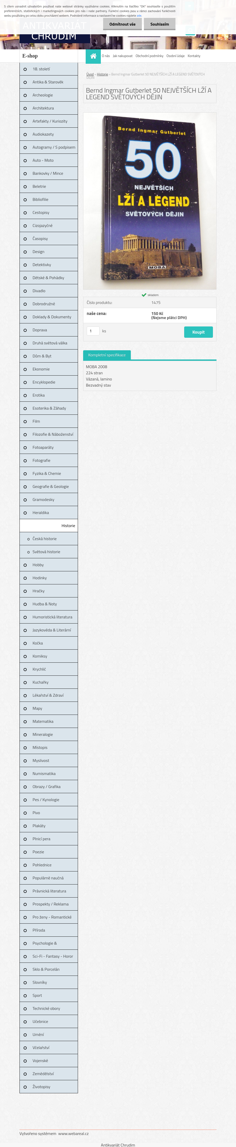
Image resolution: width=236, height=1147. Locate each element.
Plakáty (39, 826)
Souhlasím (159, 24)
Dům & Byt (42, 356)
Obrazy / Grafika (47, 786)
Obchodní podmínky (149, 55)
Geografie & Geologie (51, 486)
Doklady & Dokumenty (52, 317)
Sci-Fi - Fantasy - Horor (53, 956)
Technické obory (46, 1008)
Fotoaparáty (43, 447)
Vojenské (40, 1060)
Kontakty (194, 55)
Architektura (43, 108)
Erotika (39, 395)
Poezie (38, 852)
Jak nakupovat (123, 55)
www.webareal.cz (73, 1133)
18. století (41, 69)
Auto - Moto (43, 160)
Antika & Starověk (48, 82)
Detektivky (42, 264)
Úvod (90, 74)
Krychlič (39, 669)
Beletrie (39, 186)
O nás (106, 55)
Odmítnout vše (123, 24)
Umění (38, 1034)
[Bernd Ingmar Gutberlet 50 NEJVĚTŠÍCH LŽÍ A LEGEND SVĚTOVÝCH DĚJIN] (149, 115)
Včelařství (41, 1047)
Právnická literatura (49, 891)
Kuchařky (40, 682)
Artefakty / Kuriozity (50, 121)
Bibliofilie (40, 199)
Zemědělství (43, 1073)
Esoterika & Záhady (49, 408)
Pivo (36, 813)
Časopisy (40, 238)
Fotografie (41, 460)
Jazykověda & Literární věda (52, 632)
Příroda (39, 930)
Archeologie (43, 95)
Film (36, 421)
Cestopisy (41, 212)
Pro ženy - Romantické (52, 917)
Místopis (40, 747)
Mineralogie (43, 734)
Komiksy (40, 656)
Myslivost (41, 760)
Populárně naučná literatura (48, 879)
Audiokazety (43, 134)
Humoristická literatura (52, 617)
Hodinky (40, 578)
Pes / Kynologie (46, 799)
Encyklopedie (44, 382)
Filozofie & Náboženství (53, 434)
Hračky (39, 591)
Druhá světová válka (50, 343)
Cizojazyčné (43, 225)
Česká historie (45, 539)
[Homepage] (94, 55)
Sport (37, 995)
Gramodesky (43, 499)
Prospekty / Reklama (50, 904)
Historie (68, 525)
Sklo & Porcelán (46, 969)
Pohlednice (42, 865)
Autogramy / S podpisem (54, 147)
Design (38, 251)
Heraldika (41, 512)
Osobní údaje (175, 55)
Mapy (37, 708)
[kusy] (93, 330)
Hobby (38, 565)
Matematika (43, 721)
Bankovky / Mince (48, 173)
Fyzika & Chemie (47, 473)
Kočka (38, 643)
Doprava (40, 330)
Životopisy (41, 1087)
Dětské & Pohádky (48, 278)
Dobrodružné (44, 304)
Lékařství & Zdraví (48, 695)
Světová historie (46, 552)
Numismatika (44, 773)
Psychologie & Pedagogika (45, 945)
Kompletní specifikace (107, 355)
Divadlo (39, 291)
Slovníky (40, 982)
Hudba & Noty (45, 604)
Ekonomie (41, 369)
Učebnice (40, 1021)
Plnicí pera (41, 839)
